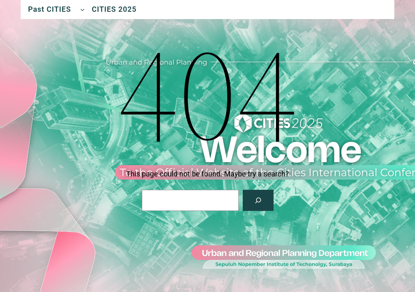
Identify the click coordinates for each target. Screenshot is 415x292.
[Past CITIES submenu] (82, 9)
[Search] (258, 200)
